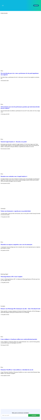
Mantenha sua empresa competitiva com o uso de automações (16, 244)
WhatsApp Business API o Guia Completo (11, 276)
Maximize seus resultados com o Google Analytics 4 (14, 176)
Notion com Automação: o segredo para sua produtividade (16, 211)
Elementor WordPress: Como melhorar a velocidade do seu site (17, 369)
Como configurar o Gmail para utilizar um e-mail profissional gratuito (19, 339)
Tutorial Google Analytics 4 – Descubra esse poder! (14, 141)
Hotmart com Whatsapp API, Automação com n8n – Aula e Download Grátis (20, 308)
